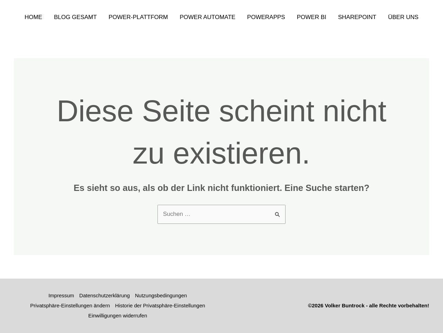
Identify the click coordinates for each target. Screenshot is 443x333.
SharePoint (357, 17)
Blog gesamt (75, 17)
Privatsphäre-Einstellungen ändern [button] (70, 305)
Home (33, 17)
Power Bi (311, 17)
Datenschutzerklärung (104, 295)
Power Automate (207, 17)
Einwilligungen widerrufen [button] (117, 315)
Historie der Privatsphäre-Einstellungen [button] (160, 305)
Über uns (403, 17)
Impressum (61, 295)
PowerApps (266, 17)
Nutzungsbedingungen (161, 295)
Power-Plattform (138, 17)
